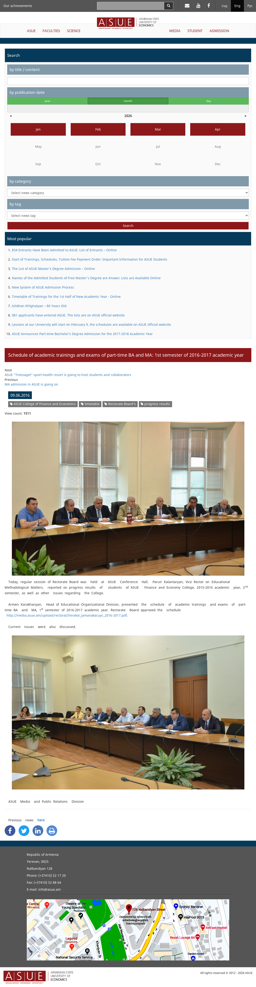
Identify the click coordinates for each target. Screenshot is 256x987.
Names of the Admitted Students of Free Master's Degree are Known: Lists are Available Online (86, 278)
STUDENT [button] (195, 30)
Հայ (224, 5)
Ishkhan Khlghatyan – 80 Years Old (39, 306)
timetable (90, 404)
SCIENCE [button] (73, 30)
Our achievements (17, 5)
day (208, 101)
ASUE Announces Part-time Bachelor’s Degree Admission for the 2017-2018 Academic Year (82, 334)
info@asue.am (49, 889)
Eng (237, 5)
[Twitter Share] (24, 830)
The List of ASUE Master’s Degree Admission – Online (53, 268)
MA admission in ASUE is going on (31, 384)
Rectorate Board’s (120, 404)
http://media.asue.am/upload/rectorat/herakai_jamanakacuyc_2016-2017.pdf (66, 615)
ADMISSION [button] (219, 30)
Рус (250, 5)
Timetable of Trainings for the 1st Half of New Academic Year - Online (66, 296)
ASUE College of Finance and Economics (43, 404)
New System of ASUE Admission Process (43, 287)
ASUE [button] (31, 30)
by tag (15, 204)
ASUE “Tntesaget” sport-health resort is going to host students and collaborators (68, 375)
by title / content (25, 69)
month (128, 101)
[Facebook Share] (10, 830)
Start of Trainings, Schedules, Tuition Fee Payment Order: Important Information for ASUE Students (89, 259)
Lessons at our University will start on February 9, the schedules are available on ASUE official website (91, 324)
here (41, 820)
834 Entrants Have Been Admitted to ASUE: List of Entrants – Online (64, 250)
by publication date (27, 92)
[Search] (168, 6)
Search (128, 225)
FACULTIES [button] (51, 30)
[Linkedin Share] (38, 830)
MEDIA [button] (174, 30)
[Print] (52, 830)
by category (20, 181)
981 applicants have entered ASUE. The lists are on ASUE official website (68, 315)
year (47, 101)
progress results (155, 404)
